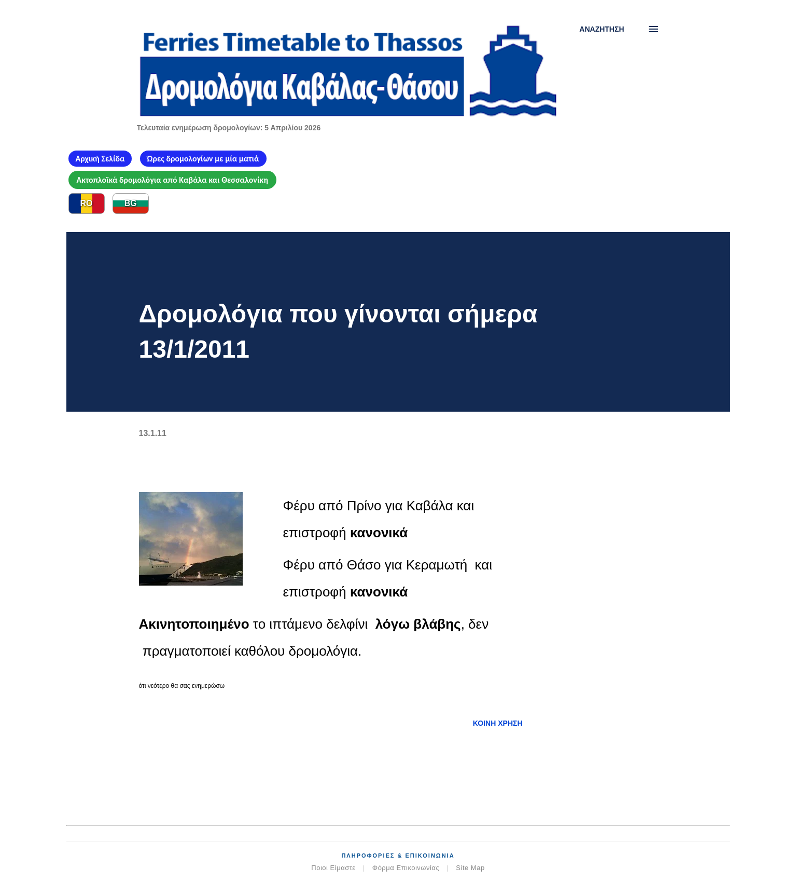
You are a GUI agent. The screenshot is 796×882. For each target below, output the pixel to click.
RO (86, 203)
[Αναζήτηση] (601, 29)
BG (130, 203)
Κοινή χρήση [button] (498, 723)
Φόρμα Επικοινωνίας (405, 868)
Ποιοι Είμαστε (333, 868)
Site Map (470, 868)
